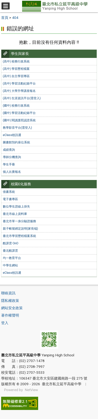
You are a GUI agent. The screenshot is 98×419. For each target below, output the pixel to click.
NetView (31, 390)
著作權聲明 (10, 315)
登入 (4, 323)
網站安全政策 (12, 308)
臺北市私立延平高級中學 (60, 384)
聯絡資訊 (8, 293)
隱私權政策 (10, 300)
